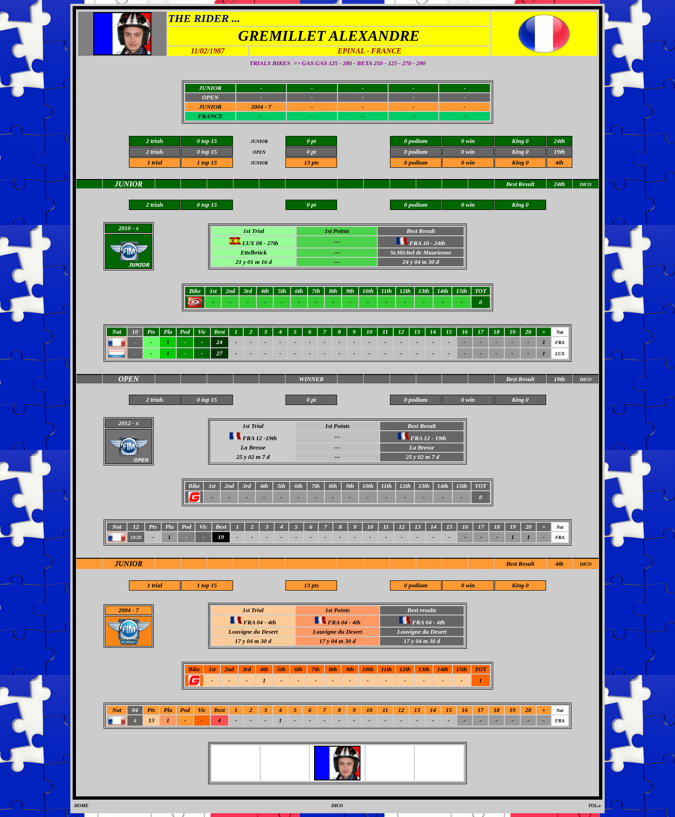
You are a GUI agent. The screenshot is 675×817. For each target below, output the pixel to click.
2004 (125, 610)
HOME (81, 805)
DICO (586, 564)
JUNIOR (210, 106)
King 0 (520, 162)
